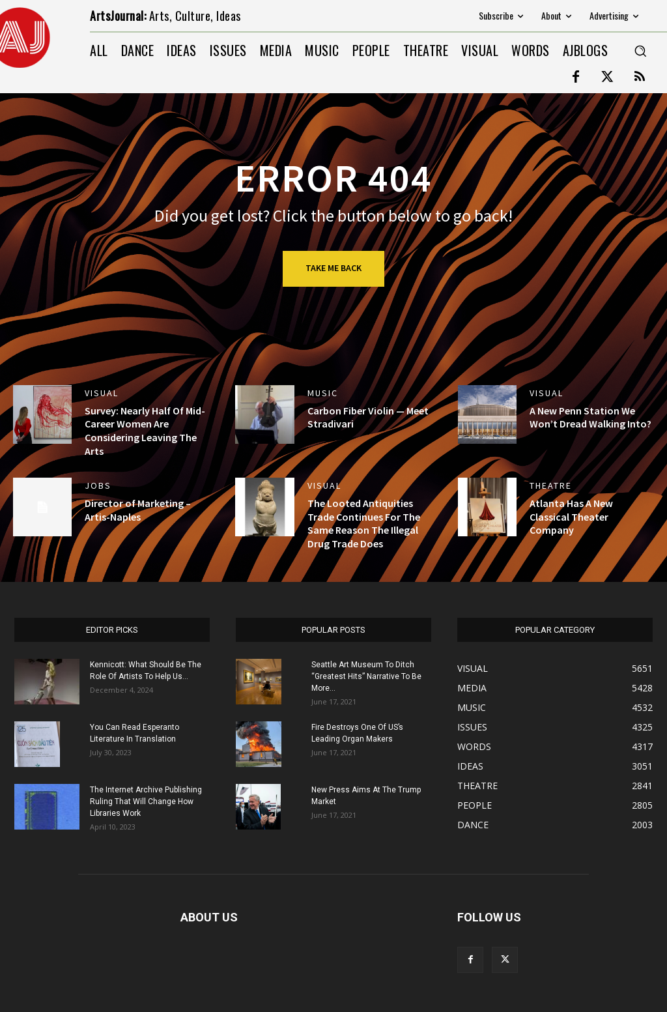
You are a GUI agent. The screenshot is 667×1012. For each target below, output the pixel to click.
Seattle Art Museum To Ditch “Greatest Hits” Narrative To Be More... (366, 676)
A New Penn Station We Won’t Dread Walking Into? (590, 417)
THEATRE (551, 485)
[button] (640, 50)
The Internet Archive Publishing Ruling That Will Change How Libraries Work (146, 801)
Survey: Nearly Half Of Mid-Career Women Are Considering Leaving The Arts (145, 430)
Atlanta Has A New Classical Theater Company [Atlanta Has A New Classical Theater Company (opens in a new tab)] (571, 517)
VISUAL (102, 393)
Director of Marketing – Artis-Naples (138, 510)
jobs (98, 485)
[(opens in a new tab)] (264, 507)
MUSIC (322, 393)
